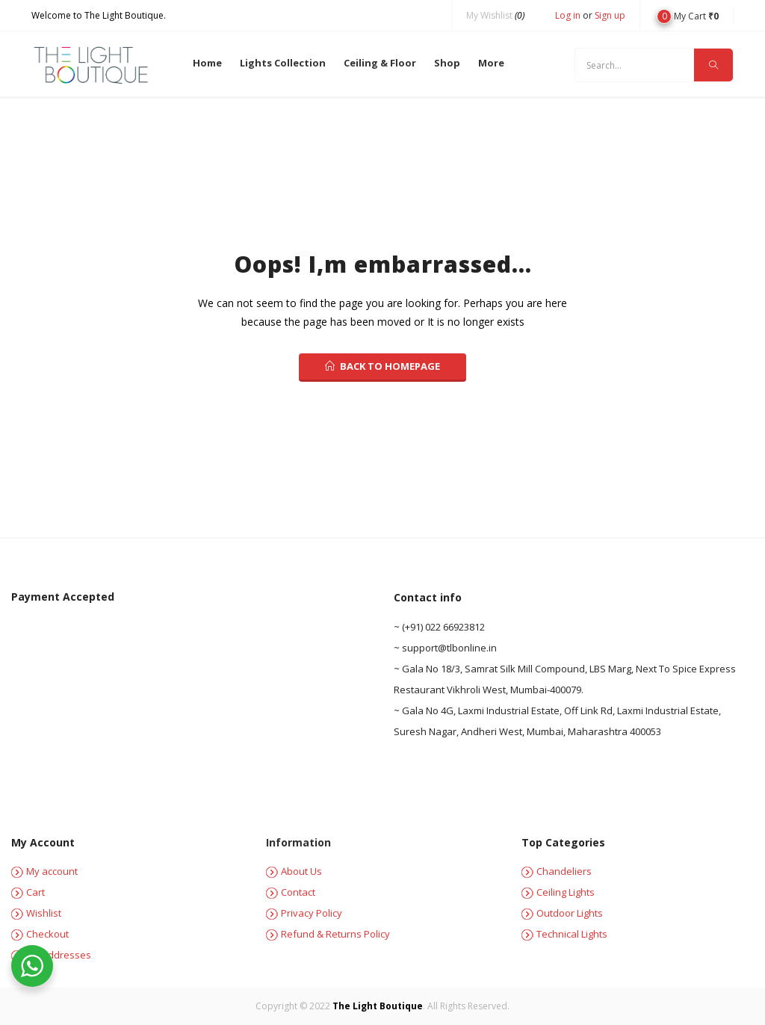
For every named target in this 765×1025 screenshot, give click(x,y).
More (491, 62)
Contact (290, 892)
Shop (447, 62)
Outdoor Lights (562, 913)
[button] (688, 15)
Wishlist (36, 913)
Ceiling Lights (558, 892)
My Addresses (51, 954)
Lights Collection (283, 62)
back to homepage (382, 366)
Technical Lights (564, 934)
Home (207, 62)
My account (44, 871)
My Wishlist (495, 15)
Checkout (40, 934)
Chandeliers (556, 871)
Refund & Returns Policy (328, 934)
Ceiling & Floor (380, 62)
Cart (28, 892)
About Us (294, 871)
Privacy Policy (304, 913)
